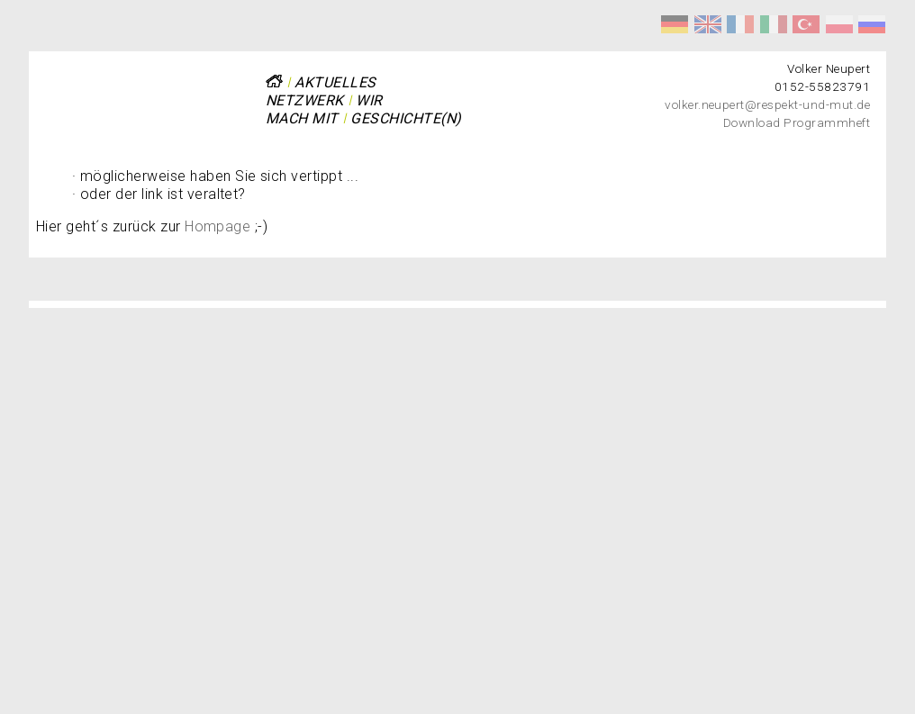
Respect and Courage (707, 24)
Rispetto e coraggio (773, 24)
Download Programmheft (796, 122)
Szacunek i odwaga (839, 24)
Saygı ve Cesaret (806, 24)
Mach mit (302, 118)
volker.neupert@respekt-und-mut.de (767, 104)
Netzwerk (305, 100)
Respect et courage (740, 24)
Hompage (217, 226)
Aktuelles (335, 82)
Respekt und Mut (674, 24)
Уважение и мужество (871, 24)
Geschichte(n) (405, 118)
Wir (369, 100)
